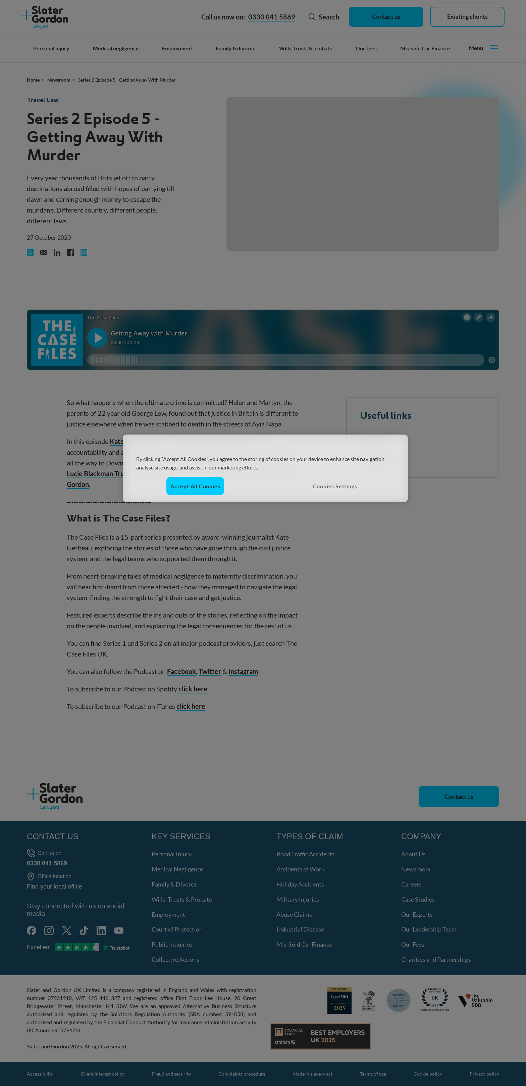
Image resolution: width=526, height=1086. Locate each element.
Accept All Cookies (195, 486)
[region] (265, 468)
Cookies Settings (335, 486)
